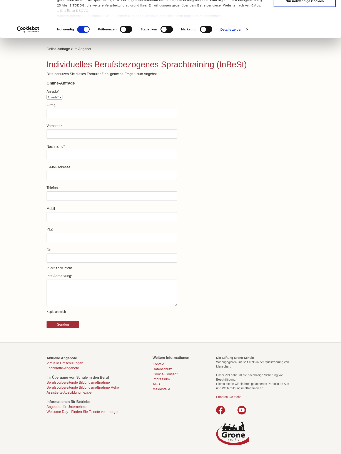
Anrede (53, 91)
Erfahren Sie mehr (228, 397)
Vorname (54, 126)
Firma (51, 105)
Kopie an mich (56, 311)
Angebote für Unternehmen (68, 407)
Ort (49, 250)
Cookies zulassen (304, 11)
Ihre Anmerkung (59, 276)
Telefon (52, 188)
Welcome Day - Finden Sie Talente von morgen (83, 412)
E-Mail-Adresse (59, 167)
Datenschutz (162, 369)
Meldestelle (161, 389)
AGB (156, 384)
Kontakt (158, 364)
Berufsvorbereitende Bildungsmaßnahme (78, 382)
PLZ (50, 229)
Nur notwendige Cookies (305, 37)
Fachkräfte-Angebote (63, 368)
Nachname (56, 146)
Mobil (51, 208)
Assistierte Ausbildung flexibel (69, 392)
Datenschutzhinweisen (146, 52)
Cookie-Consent (165, 374)
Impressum (193, 52)
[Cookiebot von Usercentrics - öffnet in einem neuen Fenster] (28, 66)
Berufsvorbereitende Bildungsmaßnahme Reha (83, 387)
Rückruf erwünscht (59, 268)
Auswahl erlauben (305, 24)
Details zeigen (231, 66)
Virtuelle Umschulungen (65, 363)
